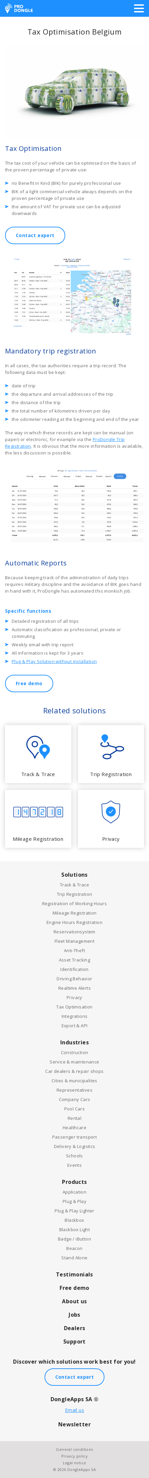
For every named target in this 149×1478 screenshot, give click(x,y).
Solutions (74, 874)
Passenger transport (74, 1137)
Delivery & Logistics (74, 1146)
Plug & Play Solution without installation (54, 661)
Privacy (74, 997)
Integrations (75, 1016)
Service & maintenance (74, 1062)
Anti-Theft (74, 950)
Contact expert (35, 235)
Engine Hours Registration (74, 922)
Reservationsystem (74, 932)
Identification (74, 969)
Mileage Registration (75, 913)
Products (74, 1182)
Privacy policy (74, 1456)
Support (74, 1341)
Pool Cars (74, 1109)
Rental (74, 1118)
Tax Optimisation (74, 1007)
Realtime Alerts (74, 988)
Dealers (74, 1328)
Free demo (29, 683)
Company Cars (74, 1099)
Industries (74, 1042)
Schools (74, 1156)
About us (74, 1301)
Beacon (74, 1248)
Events (74, 1165)
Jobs (74, 1314)
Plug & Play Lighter (74, 1211)
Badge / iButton (74, 1239)
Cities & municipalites (74, 1081)
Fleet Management (74, 941)
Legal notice (74, 1462)
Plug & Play (74, 1201)
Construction (74, 1052)
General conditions (74, 1449)
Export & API (75, 1026)
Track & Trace (74, 885)
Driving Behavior (74, 979)
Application (74, 1192)
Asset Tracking (74, 960)
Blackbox (74, 1220)
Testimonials (74, 1274)
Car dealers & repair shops (74, 1071)
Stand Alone (74, 1258)
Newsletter (74, 1424)
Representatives (74, 1090)
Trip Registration (74, 894)
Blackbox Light (74, 1229)
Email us (74, 1410)
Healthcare (74, 1128)
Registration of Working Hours (74, 903)
